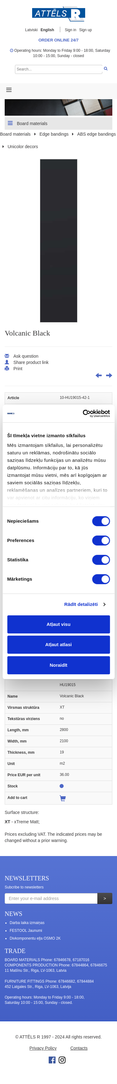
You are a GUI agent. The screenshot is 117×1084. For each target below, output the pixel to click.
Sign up (85, 30)
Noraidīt (58, 665)
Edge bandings (53, 134)
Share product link (31, 362)
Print (17, 368)
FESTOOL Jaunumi (26, 930)
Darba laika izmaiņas (27, 923)
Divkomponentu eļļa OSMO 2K (35, 938)
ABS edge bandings (96, 134)
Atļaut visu (58, 624)
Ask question (25, 356)
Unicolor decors (22, 146)
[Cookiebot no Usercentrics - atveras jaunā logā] (83, 413)
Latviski (31, 30)
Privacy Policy (42, 1048)
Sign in (71, 30)
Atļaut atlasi (58, 644)
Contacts (78, 1048)
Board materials (27, 123)
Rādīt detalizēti (81, 604)
